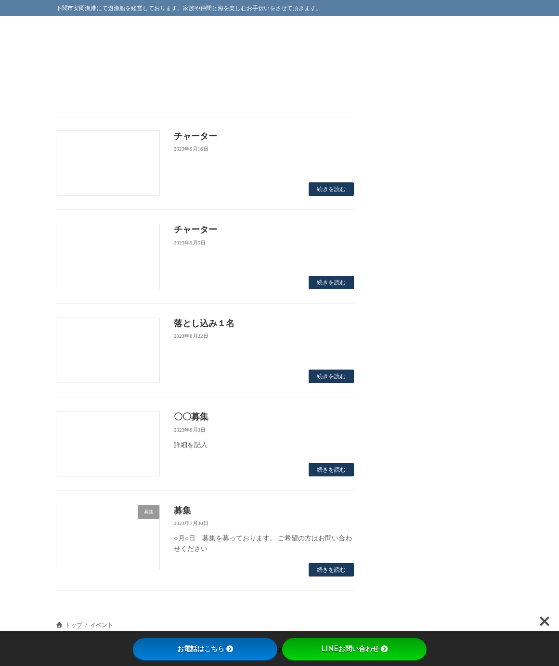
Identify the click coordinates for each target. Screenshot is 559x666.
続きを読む (331, 189)
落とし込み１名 (204, 323)
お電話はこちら (205, 648)
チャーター (195, 136)
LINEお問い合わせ (354, 648)
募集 (182, 510)
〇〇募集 (191, 417)
